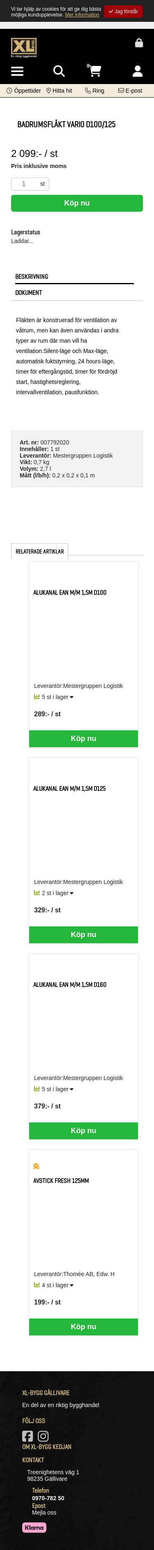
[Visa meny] (17, 72)
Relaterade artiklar (40, 551)
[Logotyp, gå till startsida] (24, 47)
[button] (24, 91)
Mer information (82, 15)
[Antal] (23, 184)
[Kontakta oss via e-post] (130, 91)
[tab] (74, 276)
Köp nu (77, 203)
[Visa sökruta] (59, 71)
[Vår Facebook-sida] (29, 1439)
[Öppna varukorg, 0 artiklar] (94, 71)
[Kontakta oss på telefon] (94, 91)
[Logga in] (138, 71)
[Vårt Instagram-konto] (45, 1439)
